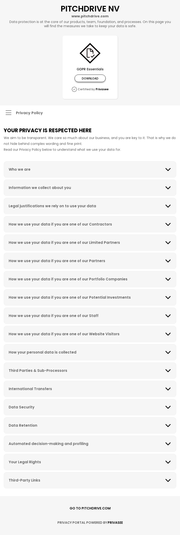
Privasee (102, 89)
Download (90, 78)
